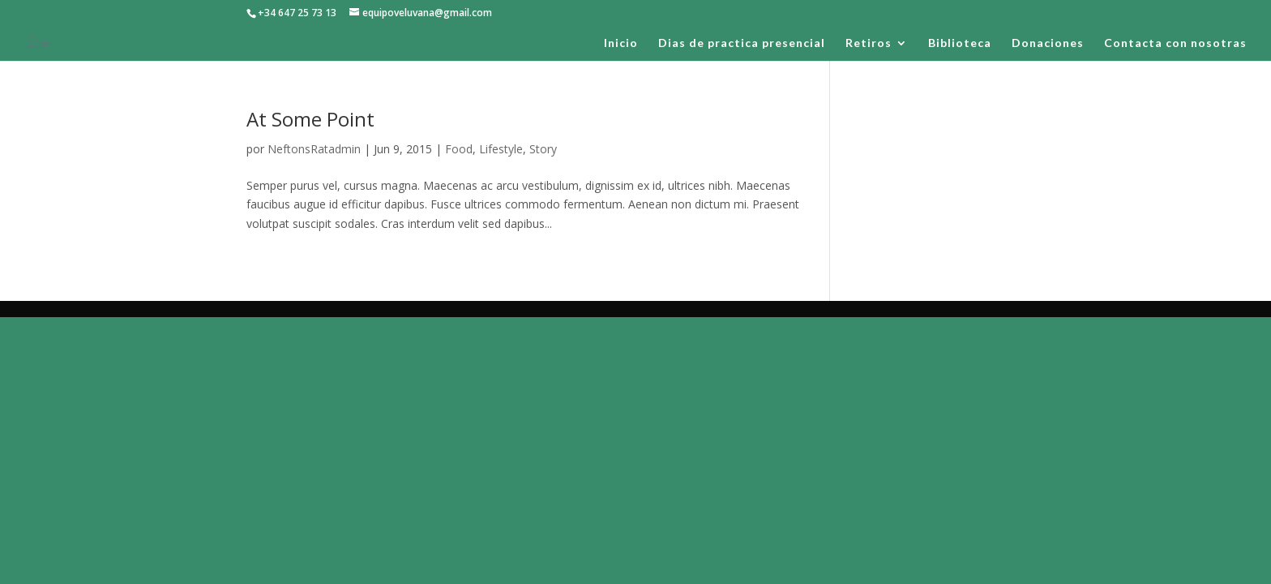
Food (459, 149)
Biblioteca (959, 43)
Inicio (621, 43)
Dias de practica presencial (741, 43)
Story (543, 149)
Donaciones (1048, 43)
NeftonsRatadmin (314, 149)
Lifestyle (501, 149)
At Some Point (310, 118)
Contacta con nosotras (1175, 43)
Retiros (868, 43)
